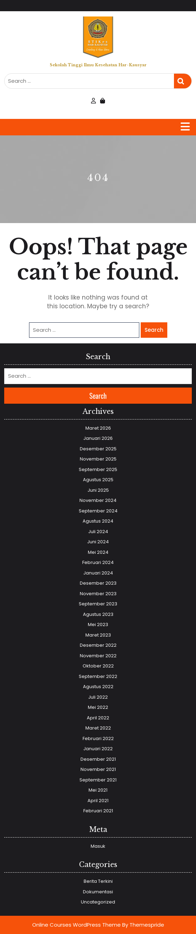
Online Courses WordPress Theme (76, 924)
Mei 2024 (98, 552)
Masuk (98, 846)
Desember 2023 (98, 583)
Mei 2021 (98, 790)
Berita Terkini (98, 881)
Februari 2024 (98, 562)
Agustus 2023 (98, 614)
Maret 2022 (98, 728)
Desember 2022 (98, 645)
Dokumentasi (98, 891)
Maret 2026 (98, 428)
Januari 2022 (98, 748)
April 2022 (98, 717)
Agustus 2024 (98, 521)
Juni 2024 (98, 541)
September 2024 (98, 511)
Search (182, 81)
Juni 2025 (98, 490)
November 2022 (98, 655)
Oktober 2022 (98, 666)
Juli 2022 (98, 697)
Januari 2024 (98, 573)
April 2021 (98, 800)
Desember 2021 (98, 759)
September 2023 (98, 603)
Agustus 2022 (98, 686)
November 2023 (98, 593)
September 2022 (98, 676)
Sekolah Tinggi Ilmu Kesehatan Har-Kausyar (98, 64)
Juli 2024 (98, 531)
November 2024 (98, 500)
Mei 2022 (98, 707)
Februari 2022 (98, 738)
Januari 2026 (98, 438)
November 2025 (98, 459)
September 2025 (98, 469)
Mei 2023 (98, 624)
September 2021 (98, 780)
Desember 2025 (98, 448)
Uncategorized (98, 902)
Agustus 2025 (98, 479)
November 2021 (98, 769)
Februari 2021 (98, 810)
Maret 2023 (98, 635)
